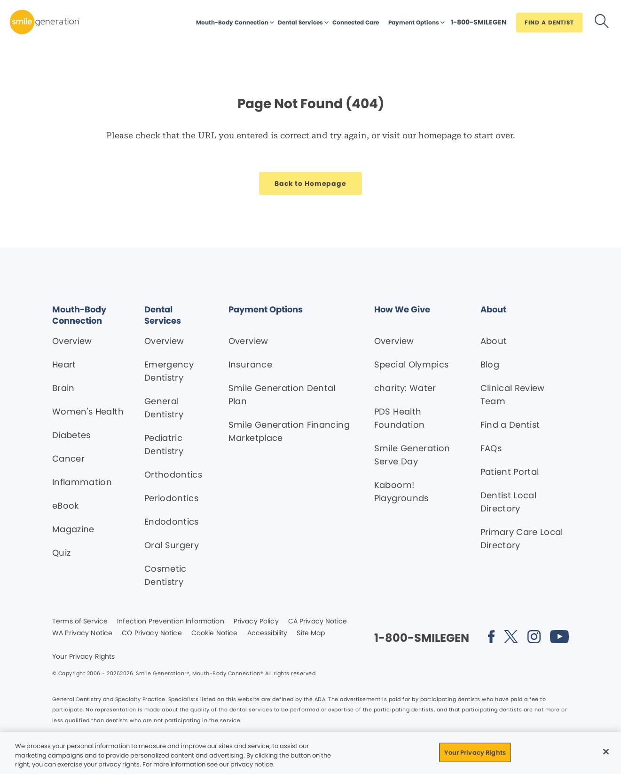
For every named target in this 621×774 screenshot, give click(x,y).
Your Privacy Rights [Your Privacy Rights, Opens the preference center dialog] (474, 752)
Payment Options (413, 22)
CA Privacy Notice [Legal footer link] (317, 621)
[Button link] (479, 24)
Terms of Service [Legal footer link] (80, 621)
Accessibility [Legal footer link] (267, 633)
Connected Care (355, 22)
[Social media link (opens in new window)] (491, 638)
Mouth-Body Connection (232, 22)
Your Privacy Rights (83, 657)
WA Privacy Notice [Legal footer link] (82, 633)
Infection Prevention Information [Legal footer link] (170, 621)
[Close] (606, 751)
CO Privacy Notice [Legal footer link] (151, 633)
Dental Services (300, 22)
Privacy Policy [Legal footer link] (256, 621)
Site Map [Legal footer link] (311, 633)
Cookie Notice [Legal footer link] (214, 633)
